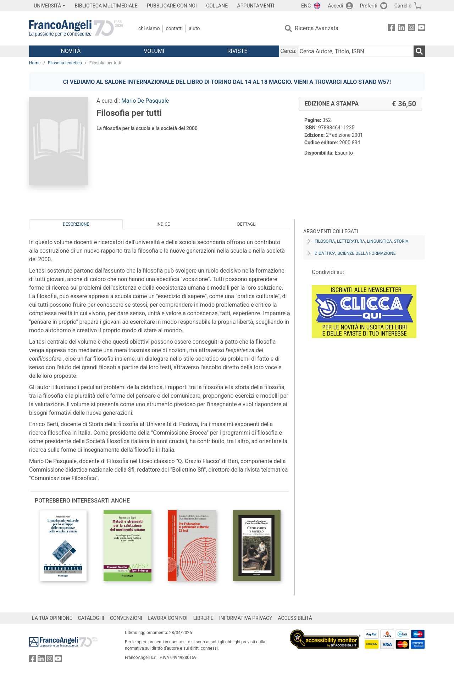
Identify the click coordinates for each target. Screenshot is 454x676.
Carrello (402, 6)
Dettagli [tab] (246, 224)
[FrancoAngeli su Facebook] (391, 28)
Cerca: (289, 51)
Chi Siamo (149, 28)
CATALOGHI (91, 618)
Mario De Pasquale (145, 100)
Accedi (335, 6)
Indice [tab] (163, 224)
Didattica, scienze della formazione (355, 253)
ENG (306, 6)
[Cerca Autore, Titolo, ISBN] (356, 51)
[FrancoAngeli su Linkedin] (401, 28)
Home (34, 62)
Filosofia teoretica (65, 62)
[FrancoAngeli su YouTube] (421, 28)
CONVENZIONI (126, 618)
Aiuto (194, 28)
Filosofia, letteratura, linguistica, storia (361, 241)
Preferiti (368, 6)
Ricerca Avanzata (317, 28)
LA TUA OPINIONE (52, 618)
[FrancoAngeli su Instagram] (411, 28)
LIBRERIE (203, 618)
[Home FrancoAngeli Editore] (76, 28)
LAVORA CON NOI (168, 618)
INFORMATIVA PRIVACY (245, 618)
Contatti (174, 28)
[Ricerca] (419, 51)
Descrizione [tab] (76, 224)
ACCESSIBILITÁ (295, 618)
